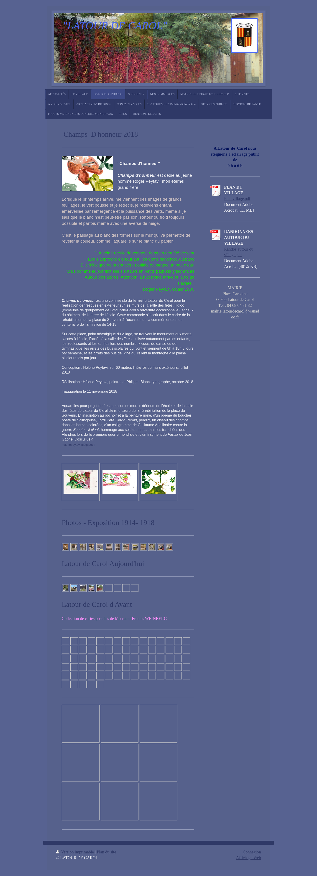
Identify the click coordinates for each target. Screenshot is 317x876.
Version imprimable (75, 852)
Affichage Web (248, 858)
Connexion (252, 852)
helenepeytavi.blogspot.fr (78, 444)
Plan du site (106, 852)
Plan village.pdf (237, 198)
